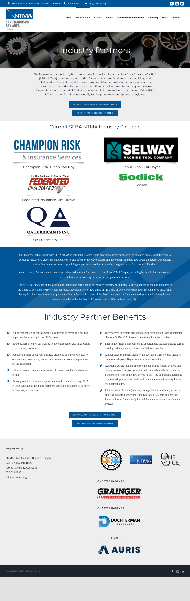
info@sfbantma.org (16, 477)
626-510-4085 (13, 472)
